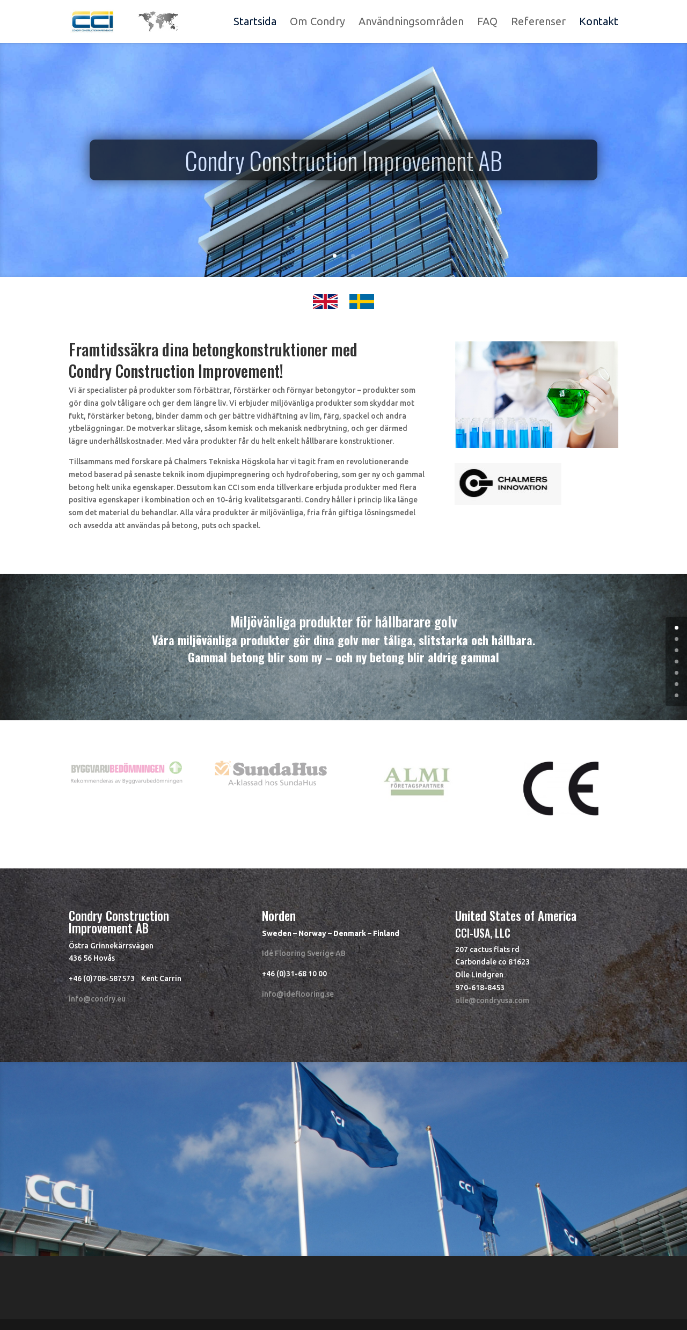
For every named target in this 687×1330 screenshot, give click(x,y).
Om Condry (317, 22)
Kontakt (598, 22)
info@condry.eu (97, 999)
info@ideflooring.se (298, 994)
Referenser (538, 22)
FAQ (487, 22)
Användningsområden (411, 22)
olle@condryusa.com (492, 1000)
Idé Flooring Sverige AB (304, 953)
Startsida (254, 22)
